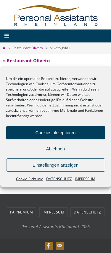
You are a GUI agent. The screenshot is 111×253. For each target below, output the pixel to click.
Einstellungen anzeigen (55, 164)
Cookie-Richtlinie (29, 178)
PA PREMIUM (21, 212)
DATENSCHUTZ (59, 178)
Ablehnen (55, 148)
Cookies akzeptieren (56, 132)
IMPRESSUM (85, 178)
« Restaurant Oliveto (26, 60)
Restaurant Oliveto (27, 47)
